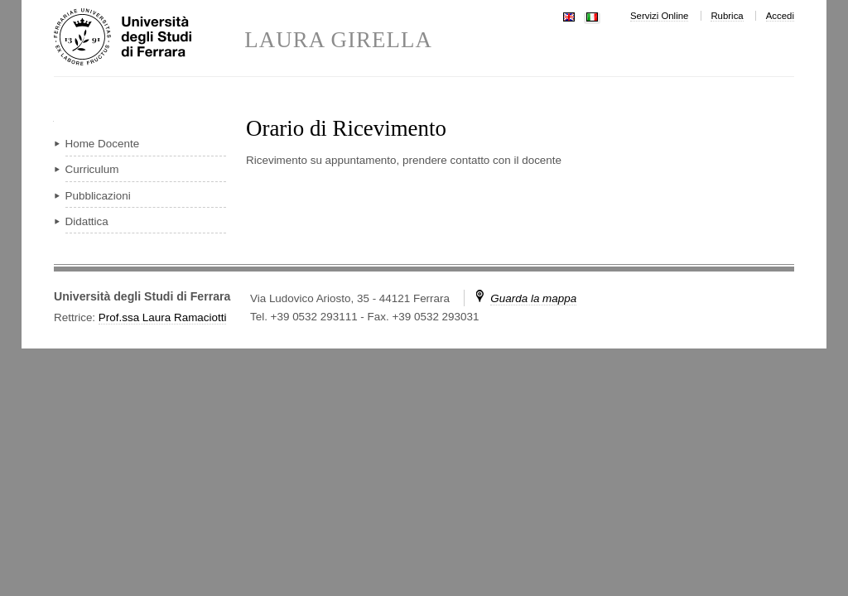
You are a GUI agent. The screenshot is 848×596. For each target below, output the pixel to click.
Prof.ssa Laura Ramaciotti (163, 317)
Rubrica (727, 16)
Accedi (780, 16)
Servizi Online (659, 16)
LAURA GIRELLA (338, 40)
